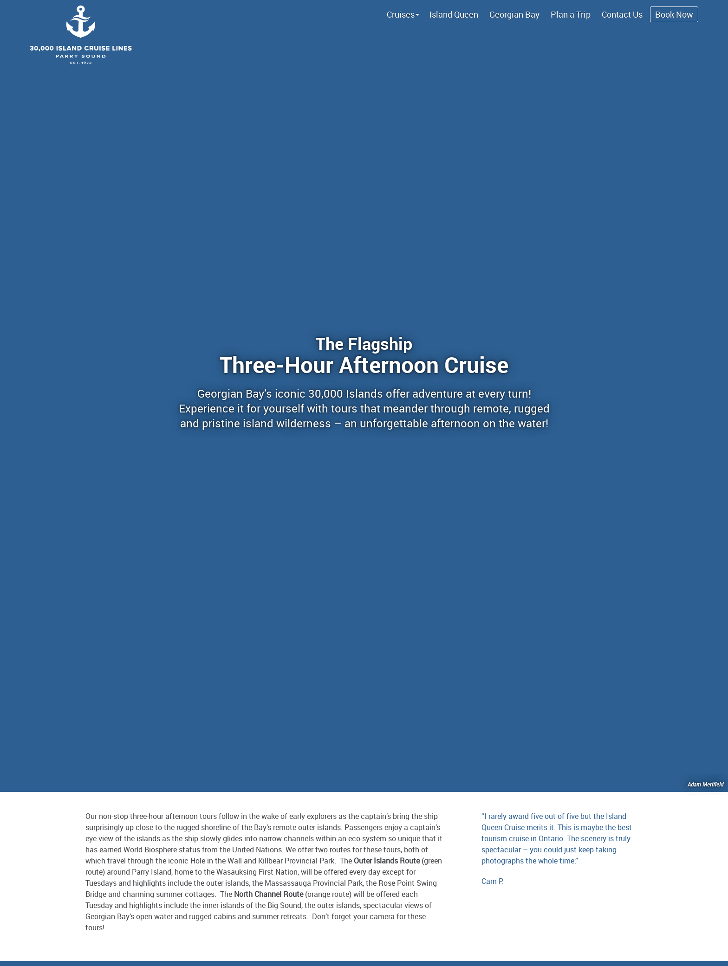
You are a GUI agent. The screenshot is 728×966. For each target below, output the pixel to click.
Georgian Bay (514, 14)
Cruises (401, 14)
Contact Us (622, 14)
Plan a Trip (571, 14)
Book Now (674, 14)
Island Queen (453, 14)
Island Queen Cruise (364, 32)
